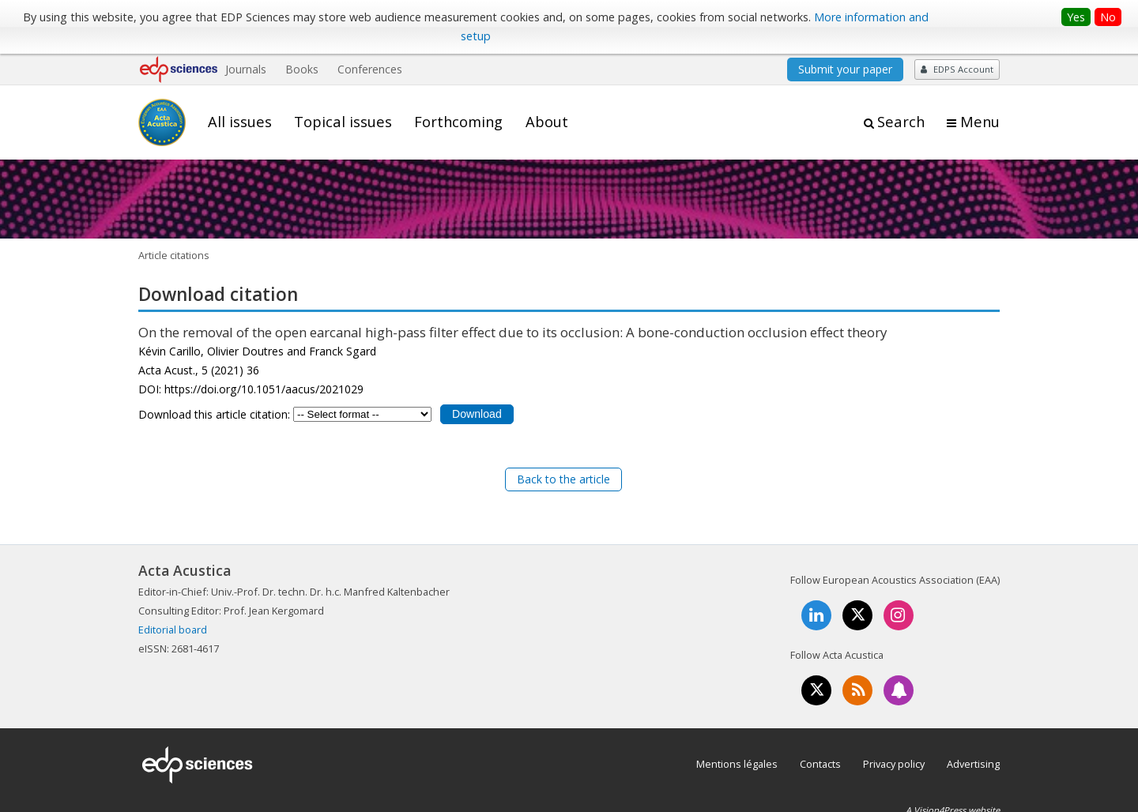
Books (301, 69)
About (547, 121)
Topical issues (343, 121)
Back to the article (563, 479)
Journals (245, 69)
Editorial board (172, 629)
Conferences (369, 69)
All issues (240, 121)
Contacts (820, 764)
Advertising (973, 764)
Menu (980, 121)
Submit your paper (845, 69)
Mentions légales (737, 764)
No (1108, 16)
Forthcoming (458, 121)
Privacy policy (894, 764)
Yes (1076, 16)
